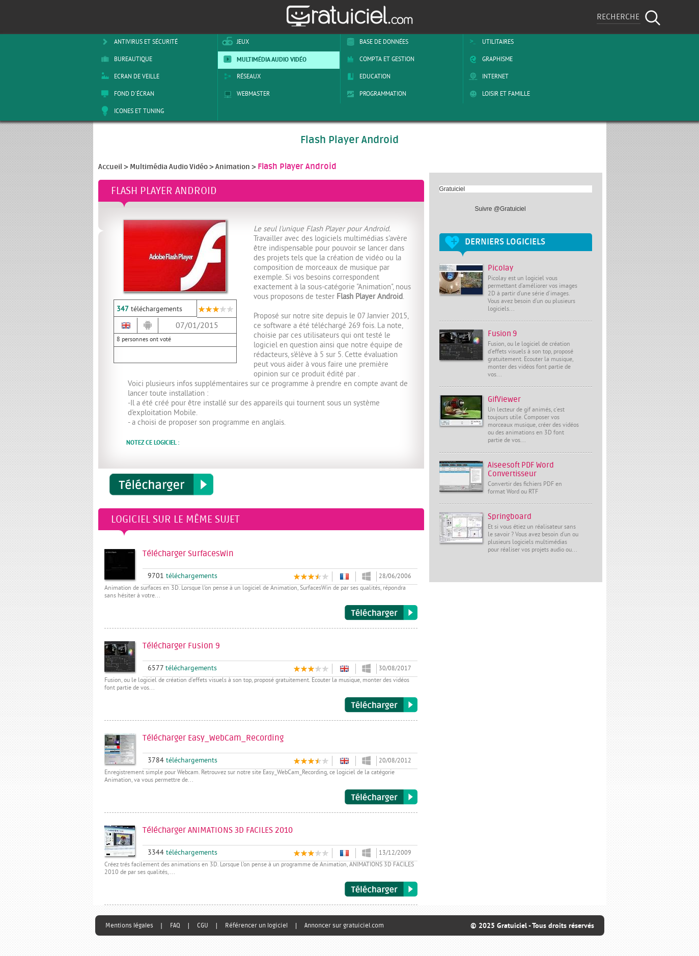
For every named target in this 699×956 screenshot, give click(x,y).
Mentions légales (129, 925)
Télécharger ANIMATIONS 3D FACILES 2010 (381, 889)
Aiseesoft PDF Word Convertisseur (521, 469)
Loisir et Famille (497, 93)
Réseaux (240, 76)
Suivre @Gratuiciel (500, 208)
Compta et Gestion (378, 59)
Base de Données (375, 41)
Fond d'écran (125, 93)
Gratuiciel (452, 189)
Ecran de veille (128, 76)
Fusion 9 (502, 334)
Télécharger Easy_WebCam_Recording (381, 797)
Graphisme (489, 59)
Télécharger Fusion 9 (381, 705)
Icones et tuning (130, 111)
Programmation (374, 93)
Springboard (510, 516)
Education (366, 76)
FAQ (175, 925)
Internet (487, 76)
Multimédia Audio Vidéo (263, 59)
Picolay (500, 268)
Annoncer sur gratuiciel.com (344, 925)
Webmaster (245, 93)
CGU (202, 925)
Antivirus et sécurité (137, 41)
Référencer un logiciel (256, 925)
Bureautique (124, 59)
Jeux (234, 41)
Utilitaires (489, 41)
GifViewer (504, 399)
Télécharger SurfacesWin (381, 612)
